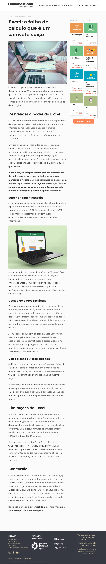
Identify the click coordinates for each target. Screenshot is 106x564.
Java (73, 105)
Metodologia (53, 5)
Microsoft (31, 91)
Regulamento (26, 558)
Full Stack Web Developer (90, 59)
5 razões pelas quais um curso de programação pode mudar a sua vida (86, 551)
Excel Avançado (89, 35)
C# (87, 108)
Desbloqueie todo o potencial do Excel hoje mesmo (35, 507)
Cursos (40, 5)
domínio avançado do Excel (34, 309)
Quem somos (68, 5)
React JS (75, 81)
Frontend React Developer (90, 84)
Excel (13, 87)
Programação (77, 34)
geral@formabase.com (14, 543)
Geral (10, 17)
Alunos (94, 5)
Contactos (82, 5)
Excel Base (76, 58)
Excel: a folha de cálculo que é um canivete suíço (87, 544)
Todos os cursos (83, 121)
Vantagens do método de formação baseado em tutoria (86, 537)
